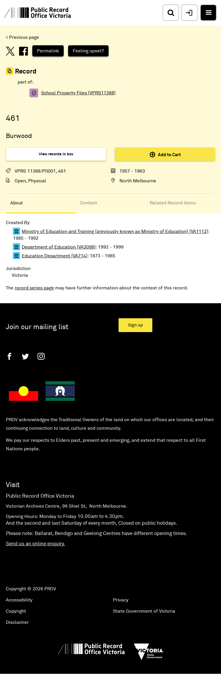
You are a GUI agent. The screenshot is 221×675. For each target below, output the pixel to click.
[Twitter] (25, 356)
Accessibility (19, 600)
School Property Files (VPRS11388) (78, 93)
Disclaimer (17, 622)
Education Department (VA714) (54, 256)
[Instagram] (41, 356)
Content (88, 203)
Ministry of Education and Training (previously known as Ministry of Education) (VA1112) (115, 231)
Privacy (121, 600)
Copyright (16, 611)
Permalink (48, 51)
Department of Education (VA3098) (59, 247)
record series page (34, 288)
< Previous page (22, 37)
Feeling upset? (88, 51)
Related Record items (173, 203)
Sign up (135, 325)
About (16, 203)
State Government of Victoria (144, 611)
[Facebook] (9, 356)
